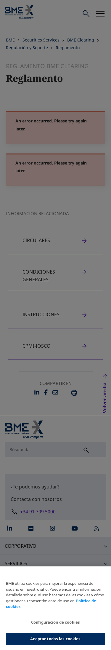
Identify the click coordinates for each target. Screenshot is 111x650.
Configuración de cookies (55, 626)
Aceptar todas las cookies (55, 642)
